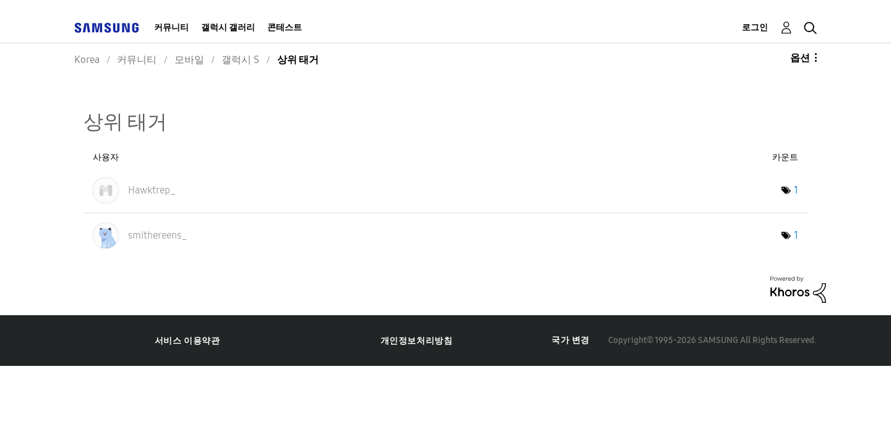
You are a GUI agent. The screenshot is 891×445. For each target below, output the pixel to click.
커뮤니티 (171, 27)
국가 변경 (570, 340)
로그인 (755, 27)
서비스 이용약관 (187, 341)
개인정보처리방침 (417, 341)
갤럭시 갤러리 (228, 27)
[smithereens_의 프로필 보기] (157, 235)
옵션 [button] (800, 58)
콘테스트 (284, 27)
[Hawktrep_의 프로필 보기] (152, 190)
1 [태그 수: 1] (796, 190)
